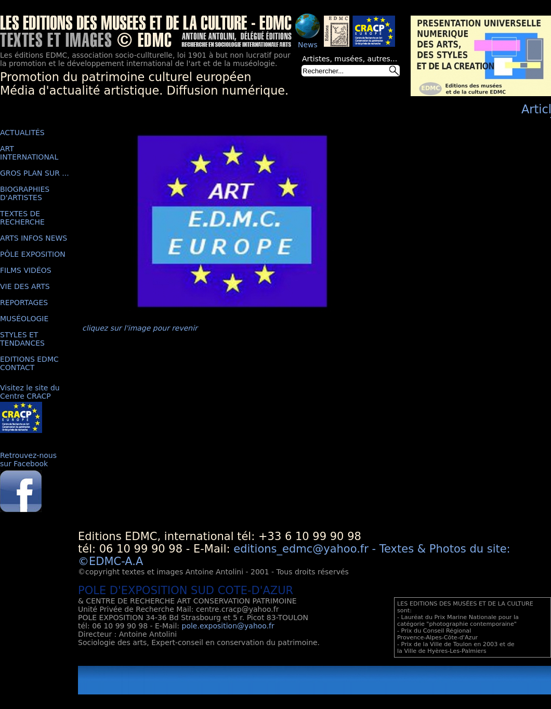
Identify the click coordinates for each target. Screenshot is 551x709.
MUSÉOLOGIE (24, 318)
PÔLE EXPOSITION (32, 254)
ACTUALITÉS (22, 132)
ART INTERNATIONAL (29, 153)
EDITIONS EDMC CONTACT (29, 363)
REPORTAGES (24, 302)
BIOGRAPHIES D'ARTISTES (24, 193)
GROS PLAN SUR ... (34, 173)
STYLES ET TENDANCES (22, 339)
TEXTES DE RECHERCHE (22, 217)
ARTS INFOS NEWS (33, 238)
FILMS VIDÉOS (25, 270)
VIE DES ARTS (25, 286)
